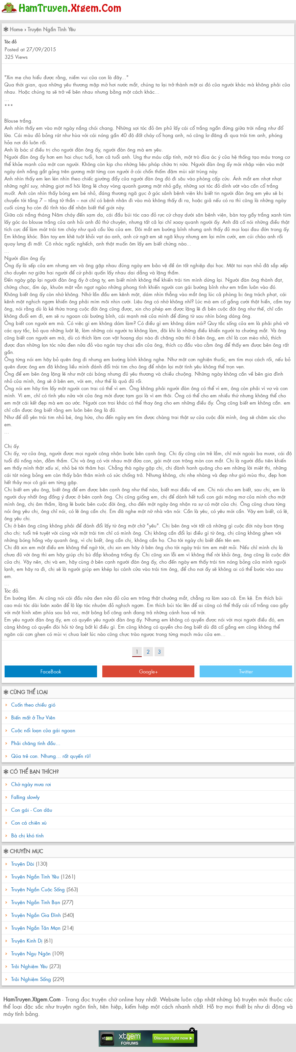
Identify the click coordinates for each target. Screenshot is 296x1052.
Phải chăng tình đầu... (36, 743)
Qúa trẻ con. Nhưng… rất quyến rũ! (51, 756)
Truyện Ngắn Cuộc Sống (38, 889)
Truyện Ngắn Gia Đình (36, 915)
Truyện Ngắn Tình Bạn (35, 902)
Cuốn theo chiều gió (33, 704)
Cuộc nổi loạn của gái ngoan (43, 730)
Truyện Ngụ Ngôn (31, 953)
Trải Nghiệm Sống (31, 979)
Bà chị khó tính (27, 835)
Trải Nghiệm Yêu (29, 966)
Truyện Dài (22, 863)
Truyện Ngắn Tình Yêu (52, 29)
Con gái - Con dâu (31, 809)
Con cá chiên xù (28, 822)
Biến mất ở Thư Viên (33, 717)
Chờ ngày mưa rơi (30, 784)
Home (16, 29)
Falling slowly (24, 797)
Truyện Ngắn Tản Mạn (36, 927)
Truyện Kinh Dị (26, 940)
